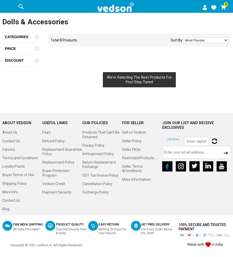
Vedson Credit (53, 184)
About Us (9, 132)
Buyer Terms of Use (18, 175)
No (205, 40)
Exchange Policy (95, 192)
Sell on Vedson (134, 132)
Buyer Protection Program (56, 173)
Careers (8, 149)
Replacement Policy (58, 162)
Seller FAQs (131, 149)
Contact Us (11, 141)
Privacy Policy (93, 145)
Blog (5, 209)
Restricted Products (138, 158)
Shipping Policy (14, 183)
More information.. (137, 179)
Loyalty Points (13, 166)
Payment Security (56, 192)
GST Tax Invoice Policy (100, 175)
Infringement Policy (98, 154)
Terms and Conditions (20, 158)
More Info (10, 192)
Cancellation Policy (97, 184)
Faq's (46, 132)
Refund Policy (53, 141)
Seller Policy (132, 141)
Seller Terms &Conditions (132, 168)
